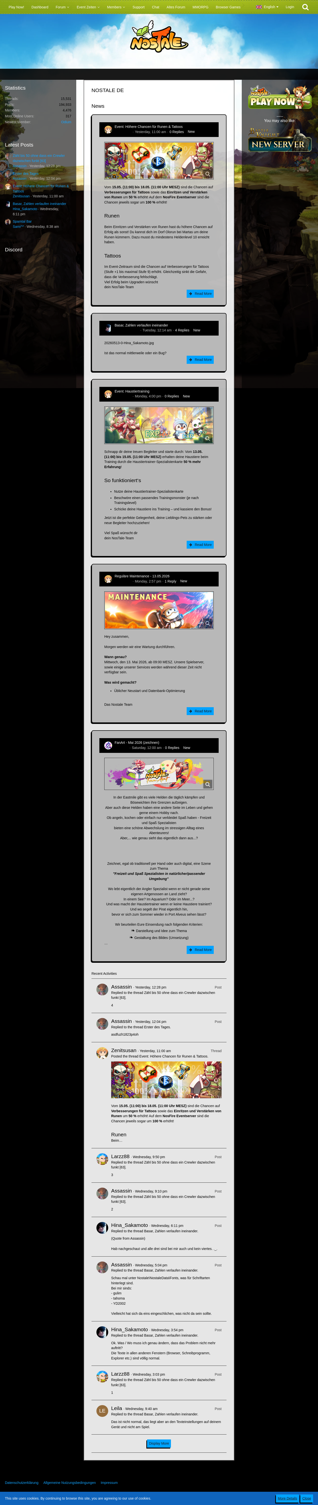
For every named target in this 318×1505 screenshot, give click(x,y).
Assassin (20, 166)
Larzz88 (120, 1156)
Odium (66, 122)
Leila (116, 1408)
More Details (287, 1498)
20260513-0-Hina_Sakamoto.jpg (129, 343)
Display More (159, 1443)
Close (306, 1498)
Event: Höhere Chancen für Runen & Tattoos (149, 127)
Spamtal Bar (22, 221)
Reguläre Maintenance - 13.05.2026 (142, 576)
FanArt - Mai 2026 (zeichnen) (137, 743)
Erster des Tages (26, 174)
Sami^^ (18, 227)
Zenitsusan (21, 196)
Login (290, 7)
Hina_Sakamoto (25, 209)
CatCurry (121, 748)
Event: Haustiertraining (132, 391)
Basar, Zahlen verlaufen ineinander (39, 204)
